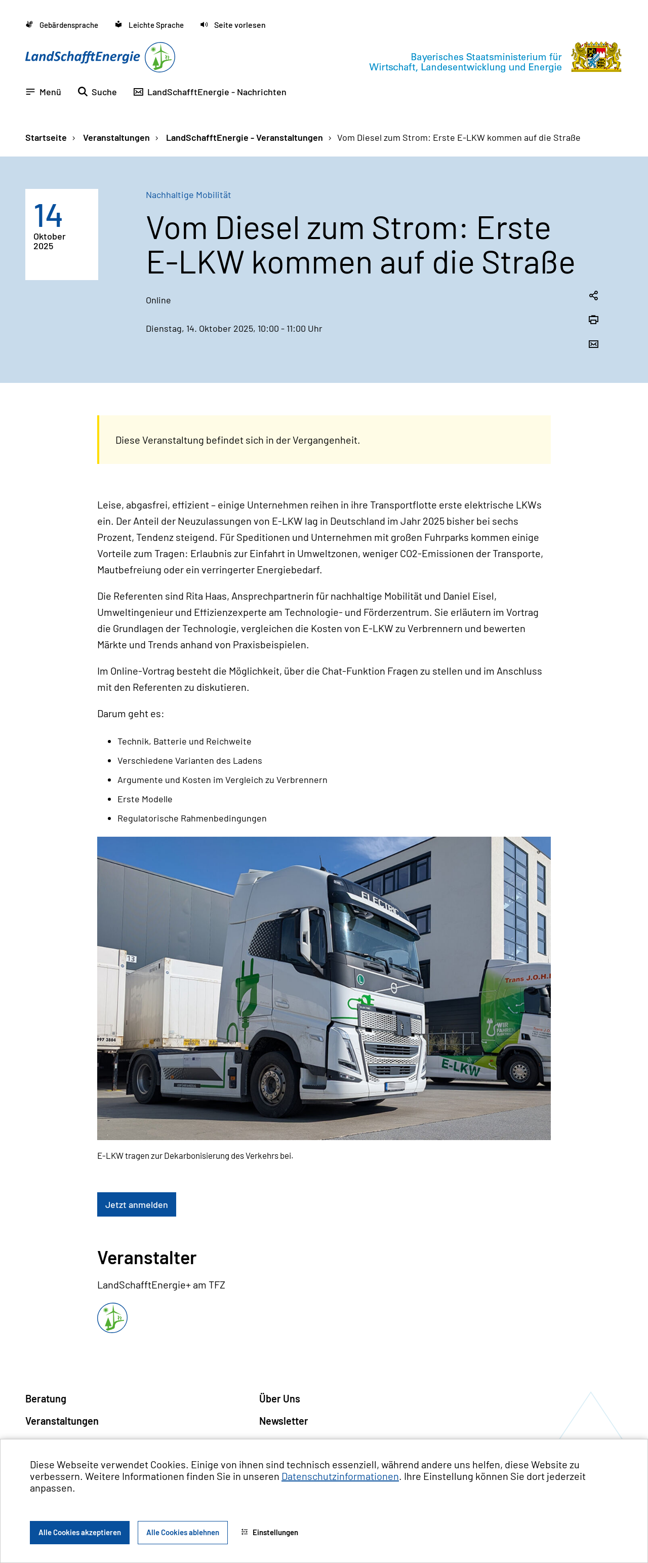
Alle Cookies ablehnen (182, 1532)
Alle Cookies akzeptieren (79, 1532)
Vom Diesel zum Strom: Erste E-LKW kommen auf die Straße (459, 137)
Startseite (46, 137)
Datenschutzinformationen (340, 1476)
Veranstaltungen (115, 137)
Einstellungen (269, 1532)
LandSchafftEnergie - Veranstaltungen (243, 137)
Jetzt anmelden (136, 1204)
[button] (233, 24)
